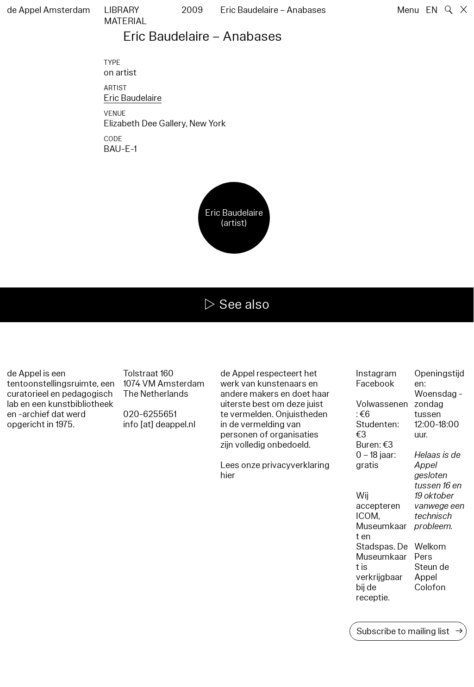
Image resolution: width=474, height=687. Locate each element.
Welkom (430, 547)
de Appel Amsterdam (48, 10)
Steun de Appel (431, 572)
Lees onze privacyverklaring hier (275, 470)
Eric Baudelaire (133, 98)
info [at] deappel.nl (159, 424)
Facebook (375, 384)
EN (431, 10)
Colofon (430, 587)
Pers (423, 557)
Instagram (376, 374)
